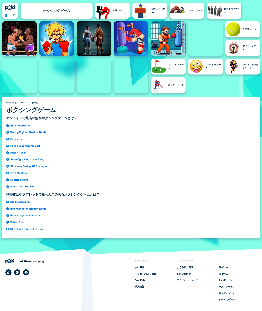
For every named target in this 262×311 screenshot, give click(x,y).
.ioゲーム (224, 274)
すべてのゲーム (227, 299)
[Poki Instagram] (17, 272)
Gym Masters (18, 173)
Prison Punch (18, 152)
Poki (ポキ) (11, 103)
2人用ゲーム (225, 280)
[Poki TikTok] (8, 272)
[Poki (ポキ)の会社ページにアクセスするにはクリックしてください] (24, 261)
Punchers (16, 139)
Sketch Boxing (19, 179)
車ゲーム (223, 267)
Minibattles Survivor (22, 186)
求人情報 (139, 287)
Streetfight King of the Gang (27, 159)
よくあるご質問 (185, 267)
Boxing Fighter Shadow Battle (28, 132)
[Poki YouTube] (26, 272)
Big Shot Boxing (20, 125)
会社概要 (139, 267)
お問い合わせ (184, 274)
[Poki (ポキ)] (10, 7)
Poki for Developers (145, 274)
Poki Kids (140, 280)
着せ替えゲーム (227, 293)
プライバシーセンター (188, 280)
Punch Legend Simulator (25, 146)
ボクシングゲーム (29, 103)
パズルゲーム (226, 287)
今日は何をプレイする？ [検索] (14, 15)
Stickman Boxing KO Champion (29, 166)
